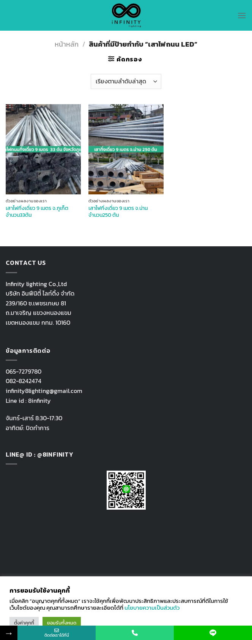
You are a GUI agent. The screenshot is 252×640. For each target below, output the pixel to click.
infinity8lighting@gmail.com (44, 390)
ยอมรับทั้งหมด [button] (61, 622)
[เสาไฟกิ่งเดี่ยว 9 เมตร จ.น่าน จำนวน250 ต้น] (126, 149)
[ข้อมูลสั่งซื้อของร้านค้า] (126, 81)
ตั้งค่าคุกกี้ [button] (24, 622)
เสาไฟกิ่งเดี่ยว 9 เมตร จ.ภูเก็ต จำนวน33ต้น (37, 212)
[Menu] (241, 15)
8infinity (39, 400)
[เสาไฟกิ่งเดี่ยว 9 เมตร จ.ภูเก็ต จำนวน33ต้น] (43, 149)
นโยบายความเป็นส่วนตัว (152, 608)
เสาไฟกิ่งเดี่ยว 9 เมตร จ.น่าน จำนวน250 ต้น (118, 212)
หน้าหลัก (67, 44)
